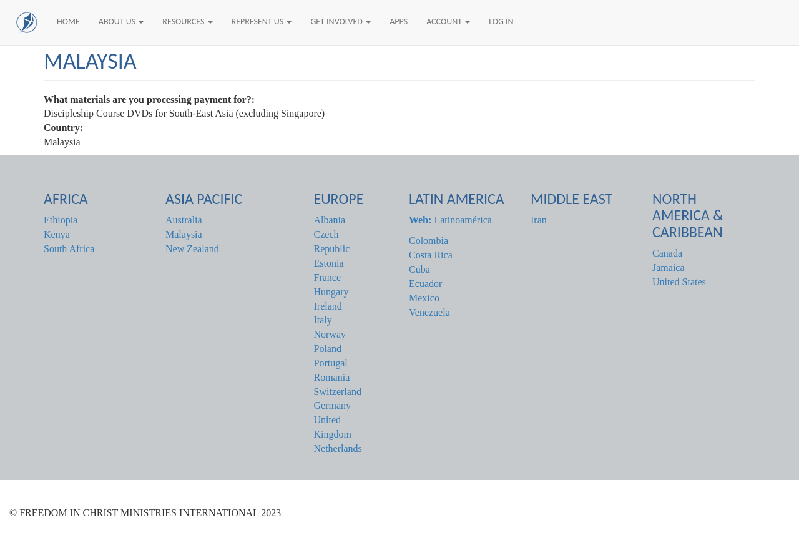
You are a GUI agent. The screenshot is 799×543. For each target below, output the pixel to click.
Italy (323, 320)
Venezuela (429, 312)
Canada (667, 253)
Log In (501, 21)
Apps (399, 21)
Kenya (57, 234)
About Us (121, 21)
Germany (332, 405)
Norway (330, 334)
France (327, 277)
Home (68, 21)
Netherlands (338, 448)
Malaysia (183, 234)
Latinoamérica (450, 220)
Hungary (331, 291)
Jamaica (668, 267)
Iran (539, 220)
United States (679, 281)
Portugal (331, 363)
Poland (327, 348)
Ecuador (425, 283)
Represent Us (262, 21)
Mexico (424, 298)
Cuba (419, 269)
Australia (183, 220)
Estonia (329, 263)
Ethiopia (60, 220)
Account (448, 21)
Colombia (428, 240)
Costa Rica (431, 255)
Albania (330, 220)
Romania (332, 377)
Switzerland (337, 391)
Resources (187, 21)
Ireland (328, 306)
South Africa (69, 248)
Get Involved (340, 21)
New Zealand (192, 248)
